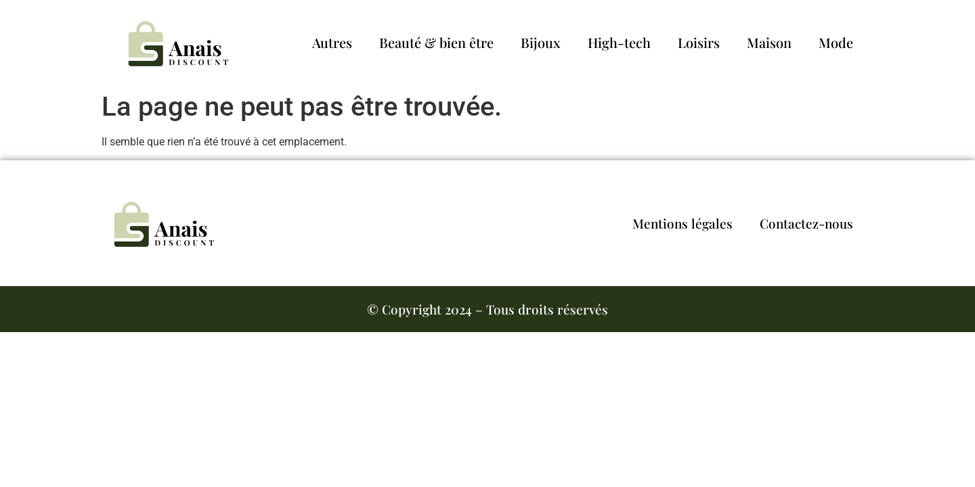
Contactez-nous (806, 223)
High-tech (619, 42)
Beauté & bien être (436, 42)
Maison (769, 42)
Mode (836, 42)
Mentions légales (682, 223)
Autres (332, 42)
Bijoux (541, 42)
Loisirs (699, 42)
